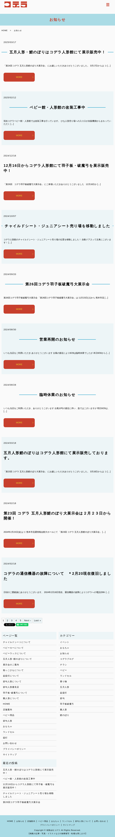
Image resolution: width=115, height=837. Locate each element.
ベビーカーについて (13, 648)
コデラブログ (67, 659)
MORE (19, 77)
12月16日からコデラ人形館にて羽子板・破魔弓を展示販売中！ (29, 786)
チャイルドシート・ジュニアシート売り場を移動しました (57, 226)
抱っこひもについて (13, 670)
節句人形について (12, 681)
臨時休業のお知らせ (57, 395)
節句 (62, 698)
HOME (4, 30)
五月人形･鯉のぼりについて (17, 659)
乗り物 (63, 681)
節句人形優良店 (11, 687)
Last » (37, 620)
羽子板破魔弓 (67, 704)
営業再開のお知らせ (57, 339)
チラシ (63, 664)
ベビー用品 (9, 715)
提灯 (5, 737)
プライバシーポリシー (14, 749)
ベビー (63, 670)
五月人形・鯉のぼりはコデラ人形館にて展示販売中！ (57, 52)
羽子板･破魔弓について (15, 693)
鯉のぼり (64, 715)
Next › (27, 620)
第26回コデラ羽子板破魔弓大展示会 (57, 284)
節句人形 (7, 721)
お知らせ (64, 653)
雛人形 (63, 709)
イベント (64, 642)
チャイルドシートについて (17, 642)
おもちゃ (7, 726)
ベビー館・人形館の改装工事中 (58, 107)
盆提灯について (11, 676)
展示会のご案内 (11, 664)
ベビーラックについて (14, 653)
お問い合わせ (10, 743)
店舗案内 (7, 709)
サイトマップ (10, 754)
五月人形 (64, 687)
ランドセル (9, 732)
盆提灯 (63, 693)
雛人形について (11, 698)
